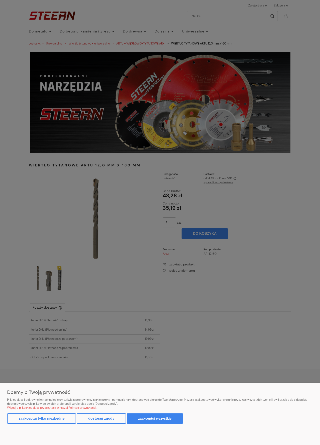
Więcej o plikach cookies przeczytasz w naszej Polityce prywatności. (52, 408)
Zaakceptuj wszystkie (155, 418)
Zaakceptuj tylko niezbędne (41, 418)
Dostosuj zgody (101, 418)
